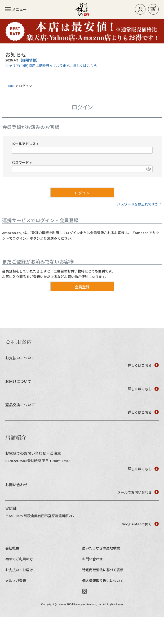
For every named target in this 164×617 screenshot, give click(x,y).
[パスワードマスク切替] (148, 169)
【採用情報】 (29, 59)
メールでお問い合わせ (138, 492)
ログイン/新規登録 (140, 9)
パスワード (22, 162)
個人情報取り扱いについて (102, 580)
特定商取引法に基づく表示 (102, 569)
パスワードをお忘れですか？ (139, 204)
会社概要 (12, 548)
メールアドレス (26, 143)
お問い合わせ (92, 558)
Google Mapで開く (140, 523)
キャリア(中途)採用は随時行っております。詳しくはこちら (51, 65)
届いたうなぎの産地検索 (101, 548)
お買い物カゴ (153, 9)
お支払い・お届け (19, 569)
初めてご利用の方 (19, 558)
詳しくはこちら (143, 365)
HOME (11, 85)
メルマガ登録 (15, 580)
